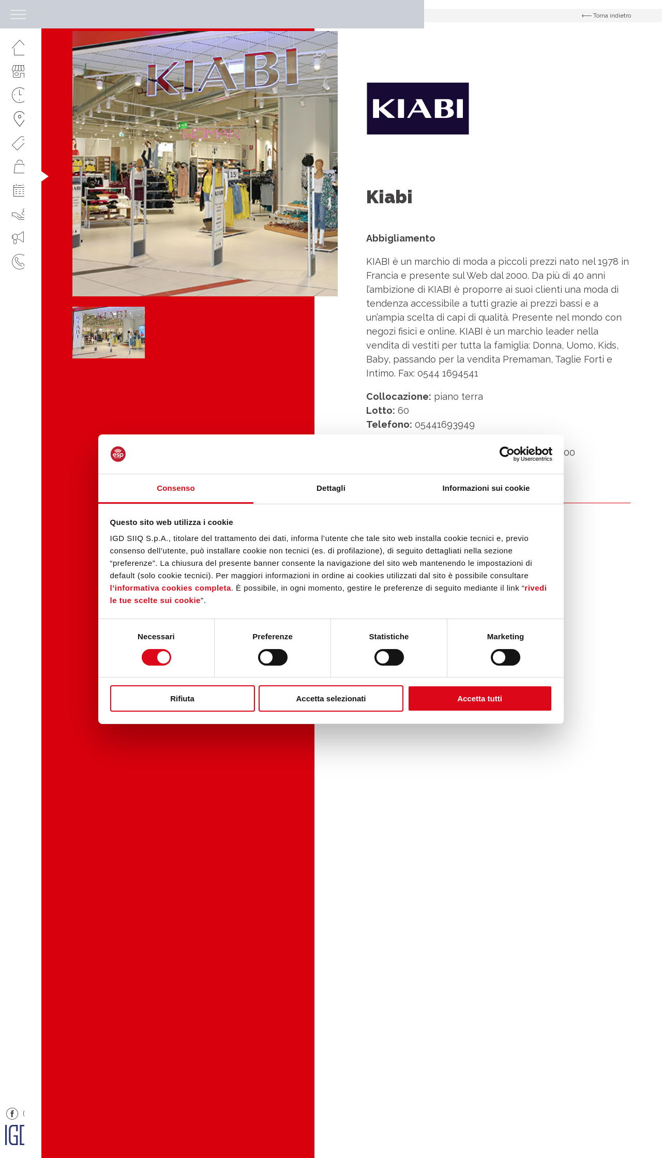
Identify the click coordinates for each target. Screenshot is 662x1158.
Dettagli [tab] (331, 488)
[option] (205, 163)
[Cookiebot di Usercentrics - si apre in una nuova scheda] (507, 454)
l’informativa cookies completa (170, 587)
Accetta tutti (479, 698)
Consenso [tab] (175, 488)
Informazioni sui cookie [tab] (486, 488)
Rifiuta (182, 698)
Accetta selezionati (331, 698)
